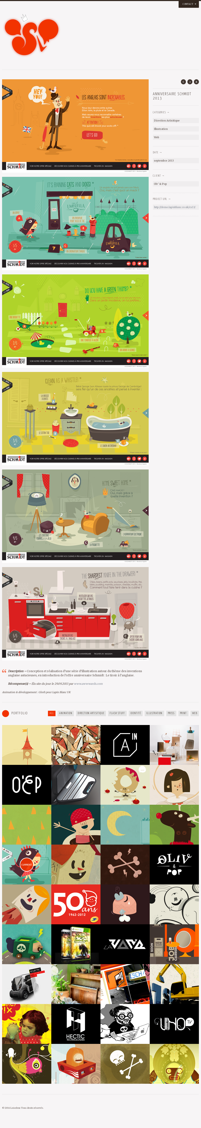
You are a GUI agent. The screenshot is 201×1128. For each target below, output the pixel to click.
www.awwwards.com (88, 684)
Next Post (189, 81)
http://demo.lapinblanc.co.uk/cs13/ (175, 207)
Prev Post (183, 81)
